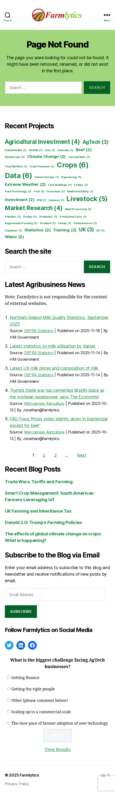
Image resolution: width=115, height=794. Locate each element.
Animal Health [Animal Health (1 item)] (16, 150)
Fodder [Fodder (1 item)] (81, 185)
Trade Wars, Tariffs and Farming (39, 481)
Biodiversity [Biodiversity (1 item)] (15, 157)
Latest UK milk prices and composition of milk (54, 368)
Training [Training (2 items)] (65, 230)
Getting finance (25, 677)
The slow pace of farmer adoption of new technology (59, 723)
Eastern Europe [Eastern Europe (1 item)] (47, 177)
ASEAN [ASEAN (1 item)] (36, 150)
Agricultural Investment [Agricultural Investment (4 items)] (42, 142)
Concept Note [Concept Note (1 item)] (79, 157)
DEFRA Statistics (39, 330)
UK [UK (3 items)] (86, 229)
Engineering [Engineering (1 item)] (71, 177)
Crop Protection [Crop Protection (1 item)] (41, 167)
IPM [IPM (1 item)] (41, 200)
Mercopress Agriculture (44, 403)
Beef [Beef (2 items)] (84, 150)
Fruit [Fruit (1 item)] (39, 192)
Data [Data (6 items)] (18, 175)
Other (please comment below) (39, 700)
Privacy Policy (17, 783)
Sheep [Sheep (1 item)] (64, 223)
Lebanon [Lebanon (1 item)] (56, 200)
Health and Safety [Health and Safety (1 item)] (80, 192)
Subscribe (21, 611)
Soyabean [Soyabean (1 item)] (13, 231)
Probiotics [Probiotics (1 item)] (48, 217)
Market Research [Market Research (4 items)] (34, 208)
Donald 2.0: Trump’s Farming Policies (43, 522)
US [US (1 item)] (100, 231)
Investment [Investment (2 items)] (20, 200)
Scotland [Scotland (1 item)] (48, 223)
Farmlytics (29, 775)
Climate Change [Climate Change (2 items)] (46, 157)
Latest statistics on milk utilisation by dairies (52, 346)
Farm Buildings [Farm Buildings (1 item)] (60, 185)
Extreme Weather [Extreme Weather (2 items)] (25, 184)
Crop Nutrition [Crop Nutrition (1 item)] (16, 167)
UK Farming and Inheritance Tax (38, 511)
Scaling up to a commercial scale (41, 712)
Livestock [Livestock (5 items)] (87, 199)
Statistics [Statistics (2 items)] (37, 230)
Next (81, 455)
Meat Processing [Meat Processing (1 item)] (78, 209)
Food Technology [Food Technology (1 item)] (18, 192)
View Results (57, 750)
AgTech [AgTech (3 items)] (95, 142)
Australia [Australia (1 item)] (65, 150)
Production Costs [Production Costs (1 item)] (73, 217)
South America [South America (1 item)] (85, 223)
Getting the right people (33, 689)
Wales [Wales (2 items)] (14, 237)
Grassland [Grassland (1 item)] (56, 192)
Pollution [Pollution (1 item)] (13, 217)
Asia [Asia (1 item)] (50, 150)
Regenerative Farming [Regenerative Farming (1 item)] (21, 223)
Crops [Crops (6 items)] (73, 165)
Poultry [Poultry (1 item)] (30, 217)
